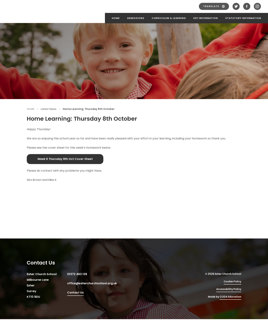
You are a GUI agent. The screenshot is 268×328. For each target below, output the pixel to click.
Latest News (48, 109)
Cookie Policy (232, 281)
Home (116, 18)
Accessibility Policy (228, 289)
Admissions (135, 18)
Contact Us (75, 292)
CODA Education (230, 296)
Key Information (205, 18)
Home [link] (30, 109)
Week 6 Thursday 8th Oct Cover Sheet (65, 159)
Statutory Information (243, 18)
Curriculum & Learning (169, 18)
